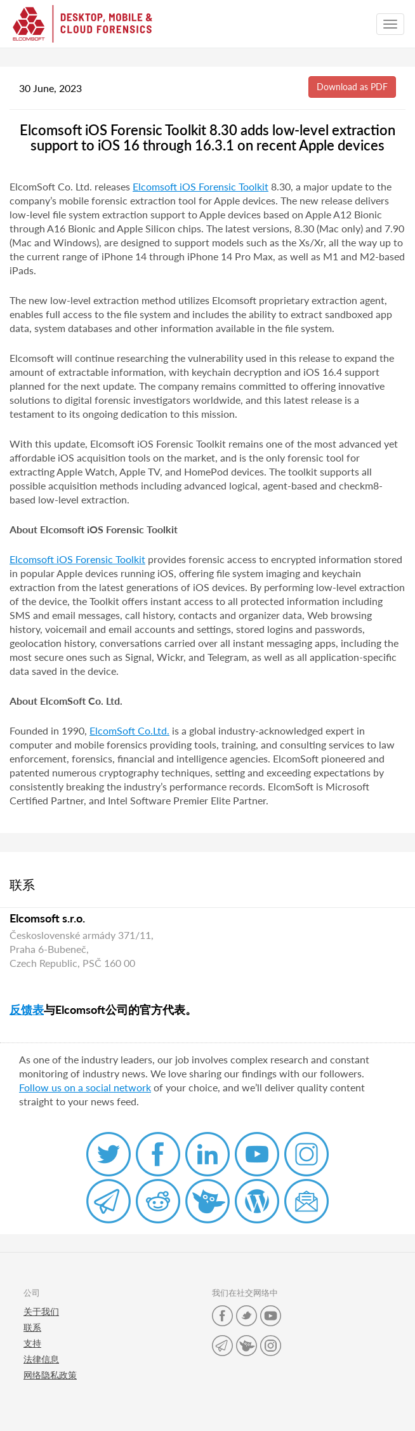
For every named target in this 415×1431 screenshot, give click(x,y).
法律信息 (41, 1359)
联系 (32, 1327)
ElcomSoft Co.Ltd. (129, 730)
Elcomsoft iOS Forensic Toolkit (200, 186)
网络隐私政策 (50, 1374)
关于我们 (41, 1311)
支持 (32, 1343)
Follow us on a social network (85, 1087)
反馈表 (27, 1009)
